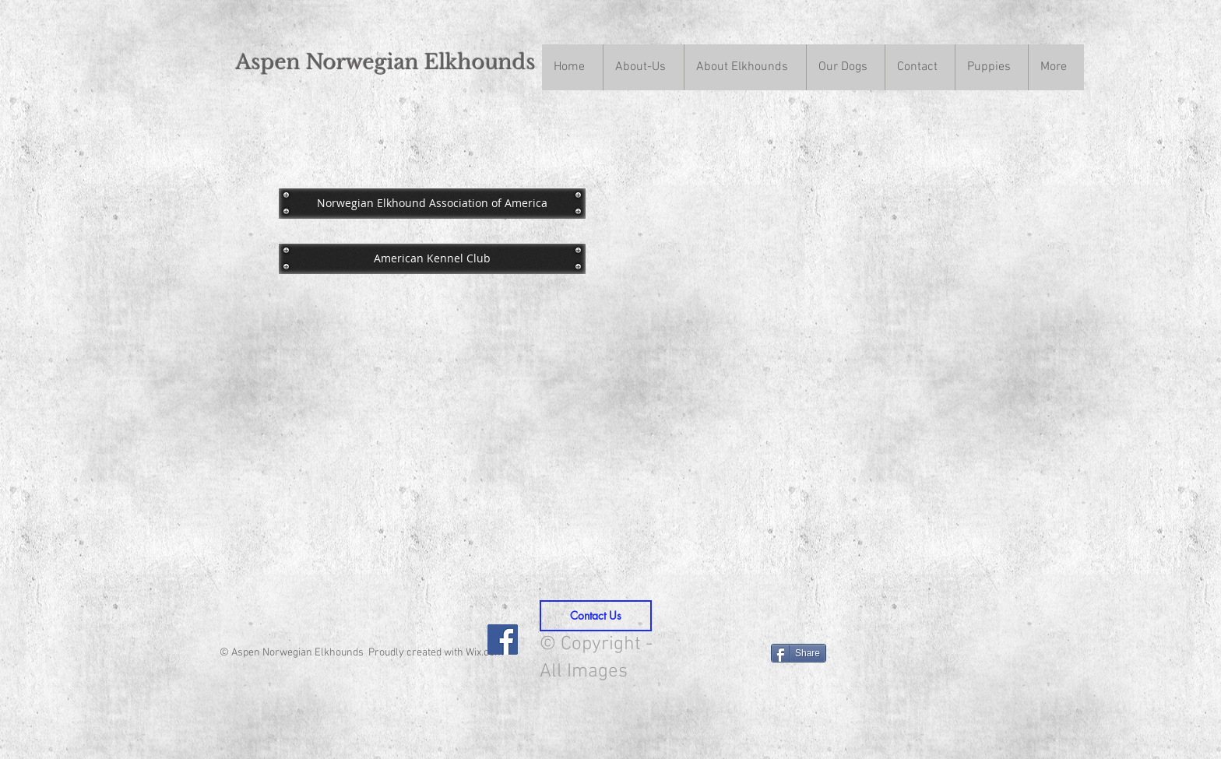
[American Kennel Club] (432, 258)
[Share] (798, 653)
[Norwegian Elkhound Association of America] (432, 203)
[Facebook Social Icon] (502, 639)
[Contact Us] (596, 615)
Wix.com (485, 652)
